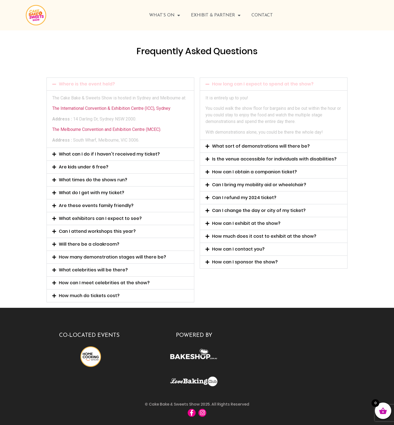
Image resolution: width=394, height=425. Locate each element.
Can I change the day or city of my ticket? (259, 210)
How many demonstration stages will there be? (112, 257)
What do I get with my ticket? (91, 192)
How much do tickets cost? (89, 295)
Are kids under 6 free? (83, 167)
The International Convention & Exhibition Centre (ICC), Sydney (111, 108)
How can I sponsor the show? (245, 262)
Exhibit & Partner (216, 15)
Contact (262, 15)
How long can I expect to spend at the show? (263, 84)
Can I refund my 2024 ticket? (244, 197)
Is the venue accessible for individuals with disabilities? (274, 159)
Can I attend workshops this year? (97, 231)
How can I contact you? (238, 249)
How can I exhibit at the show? (246, 223)
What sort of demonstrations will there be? (261, 146)
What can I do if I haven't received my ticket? (109, 154)
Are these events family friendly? (96, 205)
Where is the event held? (87, 84)
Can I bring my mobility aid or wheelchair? (259, 185)
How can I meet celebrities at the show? (104, 283)
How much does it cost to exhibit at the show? (264, 236)
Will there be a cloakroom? (89, 244)
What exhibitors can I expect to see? (100, 218)
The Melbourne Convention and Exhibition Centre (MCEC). (106, 129)
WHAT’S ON (164, 15)
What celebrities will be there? (93, 270)
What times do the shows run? (93, 180)
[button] (120, 84)
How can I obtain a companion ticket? (254, 172)
